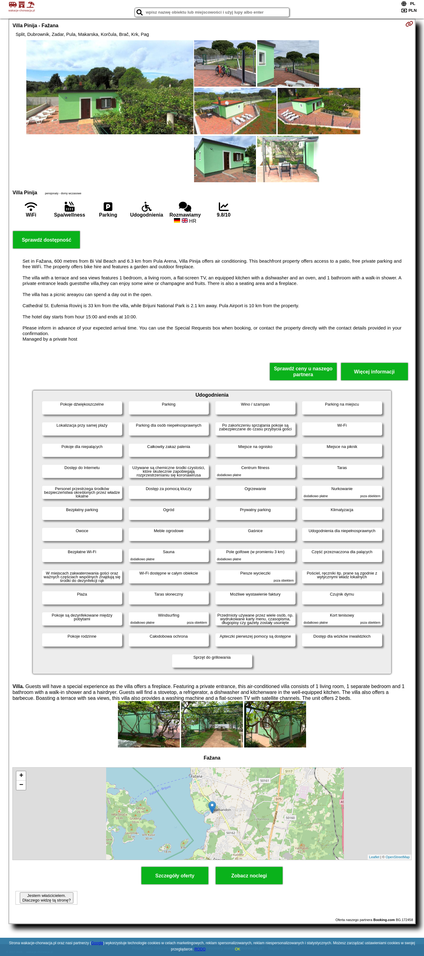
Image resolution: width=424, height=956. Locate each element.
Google (97, 943)
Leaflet (374, 857)
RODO (200, 949)
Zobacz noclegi (249, 875)
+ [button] (21, 776)
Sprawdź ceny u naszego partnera (303, 371)
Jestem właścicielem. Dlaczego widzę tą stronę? (46, 897)
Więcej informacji (374, 371)
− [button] (21, 785)
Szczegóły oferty (174, 875)
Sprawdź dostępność (46, 240)
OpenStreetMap (398, 857)
